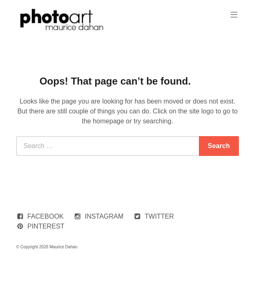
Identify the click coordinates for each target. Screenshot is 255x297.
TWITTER (159, 216)
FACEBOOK (45, 216)
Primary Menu (233, 14)
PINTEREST (45, 226)
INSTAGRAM (104, 216)
